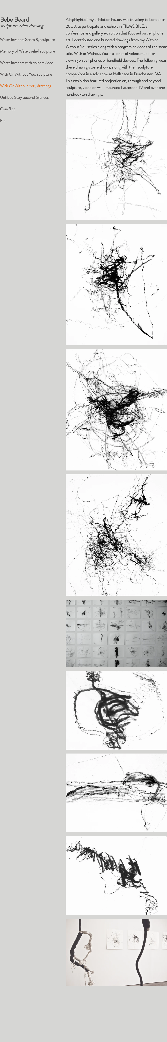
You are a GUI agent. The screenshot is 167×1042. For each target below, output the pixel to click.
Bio (2, 120)
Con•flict (7, 109)
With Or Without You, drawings (25, 86)
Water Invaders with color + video (26, 63)
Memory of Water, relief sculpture (27, 51)
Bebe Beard (14, 19)
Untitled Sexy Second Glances (24, 97)
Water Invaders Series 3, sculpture (27, 40)
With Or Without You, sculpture (26, 74)
